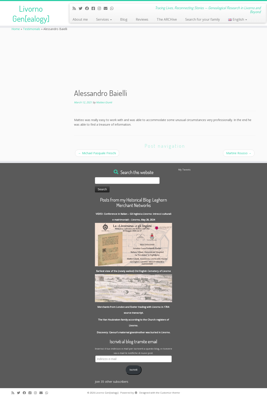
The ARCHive (167, 19)
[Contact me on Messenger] (95, 8)
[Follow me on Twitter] (82, 8)
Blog (123, 19)
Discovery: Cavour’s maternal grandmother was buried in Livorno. (133, 332)
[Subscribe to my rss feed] (76, 8)
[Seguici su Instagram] (101, 8)
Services (104, 19)
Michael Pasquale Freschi (97, 153)
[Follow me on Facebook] (88, 8)
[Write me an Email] (107, 8)
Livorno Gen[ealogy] (30, 13)
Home (15, 29)
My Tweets (184, 169)
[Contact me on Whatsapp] (113, 8)
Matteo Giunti (104, 102)
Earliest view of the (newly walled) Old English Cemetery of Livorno (133, 271)
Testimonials (31, 29)
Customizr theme (170, 392)
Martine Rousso (238, 153)
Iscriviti (133, 369)
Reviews (142, 19)
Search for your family (202, 19)
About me (80, 19)
